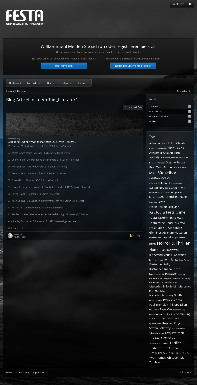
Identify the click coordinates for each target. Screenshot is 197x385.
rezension (165, 314)
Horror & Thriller (173, 243)
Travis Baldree (169, 353)
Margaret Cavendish (172, 278)
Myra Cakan (160, 291)
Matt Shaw (172, 282)
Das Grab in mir (175, 187)
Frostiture (155, 228)
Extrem (184, 197)
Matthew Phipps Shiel (158, 282)
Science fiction (172, 318)
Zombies (155, 362)
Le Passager (169, 273)
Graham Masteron (175, 232)
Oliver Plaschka (155, 300)
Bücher (153, 173)
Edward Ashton (155, 192)
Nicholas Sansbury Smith (165, 295)
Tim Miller (155, 353)
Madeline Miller (156, 278)
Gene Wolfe (168, 228)
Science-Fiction (157, 318)
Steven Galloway (160, 328)
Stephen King (170, 323)
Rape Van (166, 309)
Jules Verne (184, 260)
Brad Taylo (156, 167)
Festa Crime (175, 212)
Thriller (175, 342)
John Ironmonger (156, 260)
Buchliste (183, 167)
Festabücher (157, 212)
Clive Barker (176, 183)
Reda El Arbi (154, 314)
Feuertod (179, 223)
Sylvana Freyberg (156, 333)
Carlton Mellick (160, 178)
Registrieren (178, 3)
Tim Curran (170, 348)
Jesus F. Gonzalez (174, 255)
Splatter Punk (155, 323)
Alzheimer (155, 153)
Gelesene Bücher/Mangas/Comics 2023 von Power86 (42, 142)
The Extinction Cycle (162, 337)
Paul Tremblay (158, 304)
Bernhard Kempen (157, 162)
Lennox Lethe (155, 274)
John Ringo (171, 259)
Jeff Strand (156, 255)
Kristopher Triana (160, 269)
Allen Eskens (176, 148)
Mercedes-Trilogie (161, 286)
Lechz (176, 269)
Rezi (173, 314)
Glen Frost (156, 232)
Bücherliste (166, 172)
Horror (152, 243)
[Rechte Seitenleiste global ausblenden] (184, 91)
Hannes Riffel (155, 237)
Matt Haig (186, 278)
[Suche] (190, 4)
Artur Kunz (183, 157)
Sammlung (183, 314)
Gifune (177, 228)
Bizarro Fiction (176, 162)
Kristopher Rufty (159, 264)
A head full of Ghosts (171, 143)
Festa (161, 202)
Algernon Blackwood (158, 148)
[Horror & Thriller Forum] (24, 17)
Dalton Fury (156, 187)
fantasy (153, 202)
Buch (176, 167)
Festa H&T (176, 218)
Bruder (168, 167)
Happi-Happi (169, 237)
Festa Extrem (158, 218)
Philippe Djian (178, 304)
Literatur (181, 274)
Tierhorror (156, 348)
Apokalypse (156, 157)
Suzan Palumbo (178, 328)
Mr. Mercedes (182, 286)
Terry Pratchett (174, 333)
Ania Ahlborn (171, 153)
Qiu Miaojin (154, 309)
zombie (179, 357)
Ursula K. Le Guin (183, 353)
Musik (151, 291)
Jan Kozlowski (170, 250)
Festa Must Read (161, 223)
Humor (155, 249)
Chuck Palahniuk (160, 183)
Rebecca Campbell (181, 309)
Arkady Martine (171, 157)
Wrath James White (161, 357)
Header (182, 237)
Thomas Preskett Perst (159, 343)
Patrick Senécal (173, 300)
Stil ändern (185, 372)
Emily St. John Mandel (158, 197)
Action (153, 143)
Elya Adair (178, 192)
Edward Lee (168, 192)
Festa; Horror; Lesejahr (164, 207)
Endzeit (173, 197)
